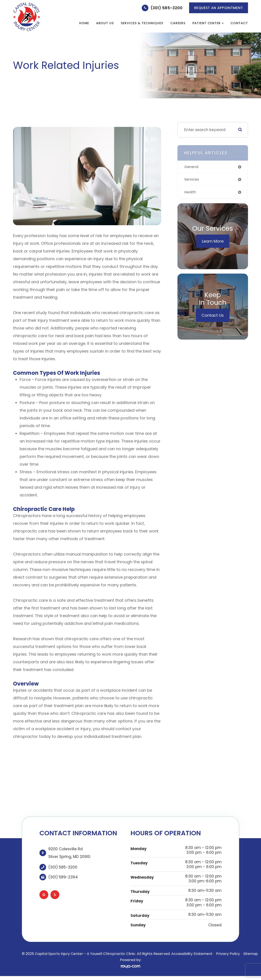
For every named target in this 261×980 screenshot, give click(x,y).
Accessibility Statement (192, 953)
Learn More (213, 242)
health (190, 192)
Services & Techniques (142, 23)
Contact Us (212, 316)
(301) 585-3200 (167, 8)
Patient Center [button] (208, 23)
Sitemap (250, 953)
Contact (239, 23)
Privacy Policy (228, 953)
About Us (105, 23)
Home (84, 23)
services (192, 179)
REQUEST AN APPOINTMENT (218, 7)
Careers (177, 23)
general (191, 167)
